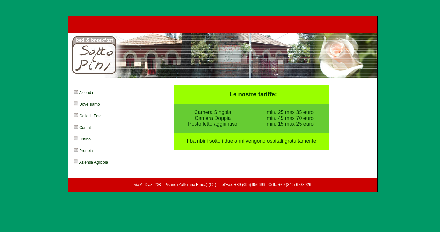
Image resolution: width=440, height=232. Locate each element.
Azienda (86, 93)
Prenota (86, 151)
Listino (85, 139)
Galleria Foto (90, 116)
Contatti (85, 127)
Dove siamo (89, 104)
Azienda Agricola (93, 162)
